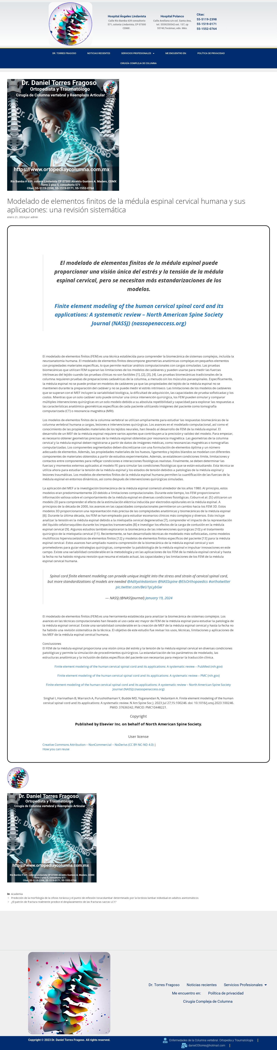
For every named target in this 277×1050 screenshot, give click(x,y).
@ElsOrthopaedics (193, 581)
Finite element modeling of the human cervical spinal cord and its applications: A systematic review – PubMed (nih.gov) (138, 666)
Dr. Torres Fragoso (64, 53)
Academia (17, 894)
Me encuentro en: (175, 53)
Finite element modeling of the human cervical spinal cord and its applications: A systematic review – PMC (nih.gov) (138, 675)
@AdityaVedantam (142, 581)
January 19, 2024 (158, 597)
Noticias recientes (98, 53)
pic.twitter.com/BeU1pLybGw (139, 586)
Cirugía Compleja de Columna (138, 63)
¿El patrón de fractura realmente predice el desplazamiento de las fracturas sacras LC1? (63, 901)
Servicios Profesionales (137, 53)
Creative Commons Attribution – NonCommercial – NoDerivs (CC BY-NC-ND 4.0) (98, 745)
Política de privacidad (211, 53)
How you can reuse (56, 749)
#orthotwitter (219, 581)
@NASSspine (168, 581)
